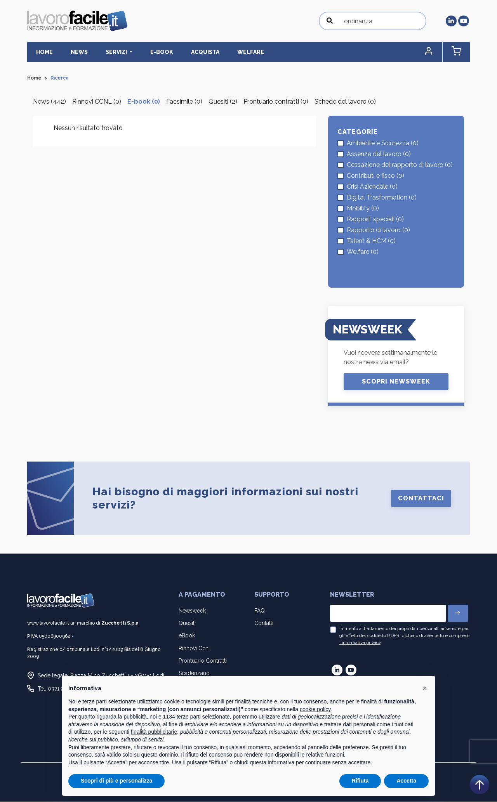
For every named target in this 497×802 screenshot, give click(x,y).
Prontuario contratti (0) (275, 102)
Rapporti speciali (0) (375, 219)
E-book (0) (143, 102)
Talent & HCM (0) (371, 241)
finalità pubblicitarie (154, 732)
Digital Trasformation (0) (382, 197)
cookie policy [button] (315, 709)
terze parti (189, 716)
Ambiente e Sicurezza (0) (383, 143)
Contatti (263, 623)
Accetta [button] (406, 781)
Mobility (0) (363, 208)
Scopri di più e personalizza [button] (116, 781)
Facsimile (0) (184, 102)
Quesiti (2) (223, 102)
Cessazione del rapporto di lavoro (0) (400, 165)
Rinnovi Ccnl (194, 649)
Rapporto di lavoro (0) (378, 230)
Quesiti (187, 623)
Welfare (221, 52)
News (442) (49, 102)
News (71, 52)
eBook (187, 636)
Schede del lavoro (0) (345, 102)
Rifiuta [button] (360, 781)
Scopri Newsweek (396, 381)
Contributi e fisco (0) (375, 176)
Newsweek (192, 611)
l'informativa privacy (360, 642)
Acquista (181, 52)
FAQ (259, 611)
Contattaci (421, 498)
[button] (437, 52)
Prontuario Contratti (203, 661)
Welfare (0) (363, 252)
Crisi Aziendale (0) (372, 187)
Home (41, 52)
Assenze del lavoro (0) (379, 154)
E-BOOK (143, 52)
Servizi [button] (103, 52)
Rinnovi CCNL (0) (96, 102)
